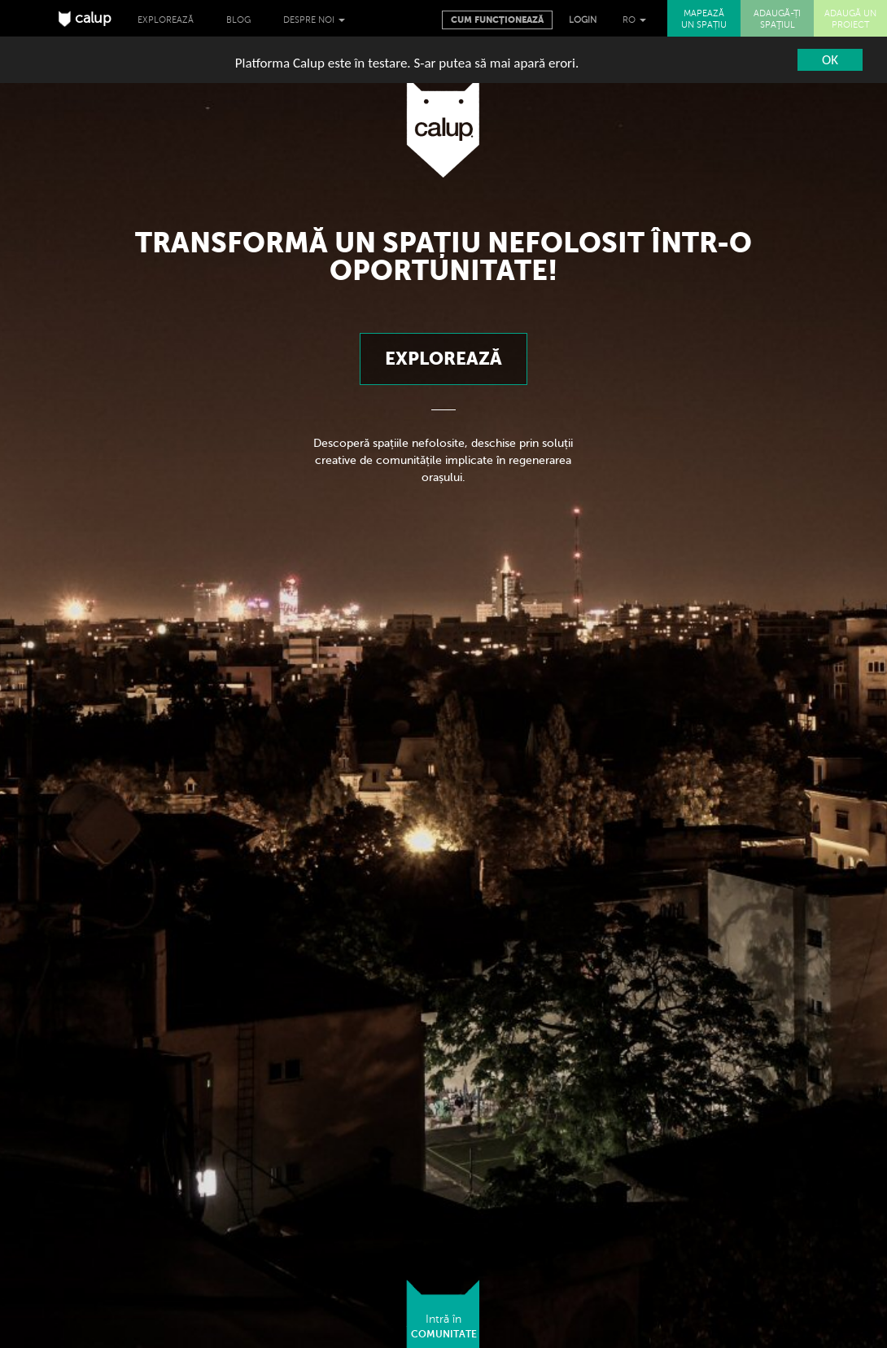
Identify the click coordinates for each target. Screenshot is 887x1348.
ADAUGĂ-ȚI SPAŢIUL (777, 19)
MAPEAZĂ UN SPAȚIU (704, 19)
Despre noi (314, 20)
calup (85, 18)
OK (830, 59)
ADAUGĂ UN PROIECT (850, 19)
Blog (238, 20)
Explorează (166, 20)
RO (634, 20)
